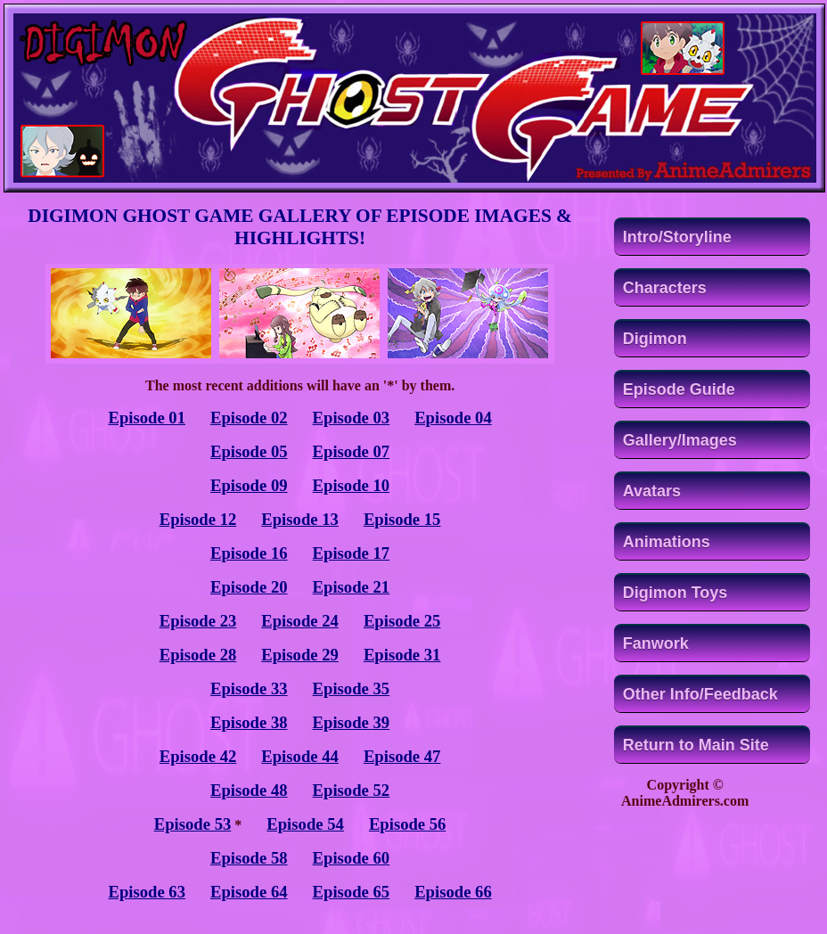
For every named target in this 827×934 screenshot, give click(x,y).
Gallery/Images (680, 440)
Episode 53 (193, 824)
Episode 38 (249, 722)
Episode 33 (249, 688)
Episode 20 (249, 587)
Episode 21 (351, 587)
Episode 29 (300, 654)
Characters (665, 288)
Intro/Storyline (677, 237)
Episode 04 (453, 417)
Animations (666, 542)
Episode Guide (679, 389)
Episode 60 (351, 857)
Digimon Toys (675, 593)
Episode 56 (407, 824)
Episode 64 (249, 891)
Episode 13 (300, 519)
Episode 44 (300, 756)
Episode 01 (146, 417)
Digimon (655, 339)
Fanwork (656, 643)
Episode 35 (351, 688)
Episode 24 (300, 620)
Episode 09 (249, 485)
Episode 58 (249, 857)
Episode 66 (453, 891)
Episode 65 (351, 891)
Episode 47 (402, 756)
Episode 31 (402, 654)
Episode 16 (249, 553)
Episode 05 (249, 451)
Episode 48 (249, 790)
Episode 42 (198, 756)
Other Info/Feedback (700, 694)
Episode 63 (146, 891)
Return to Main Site (696, 745)
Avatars (652, 491)
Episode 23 (198, 620)
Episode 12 (198, 519)
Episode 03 (351, 417)
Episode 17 (351, 553)
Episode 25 (402, 620)
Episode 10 (351, 485)
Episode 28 (198, 654)
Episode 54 (305, 824)
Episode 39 (351, 722)
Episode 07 (351, 451)
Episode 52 (351, 790)
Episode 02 (249, 417)
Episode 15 (402, 519)
